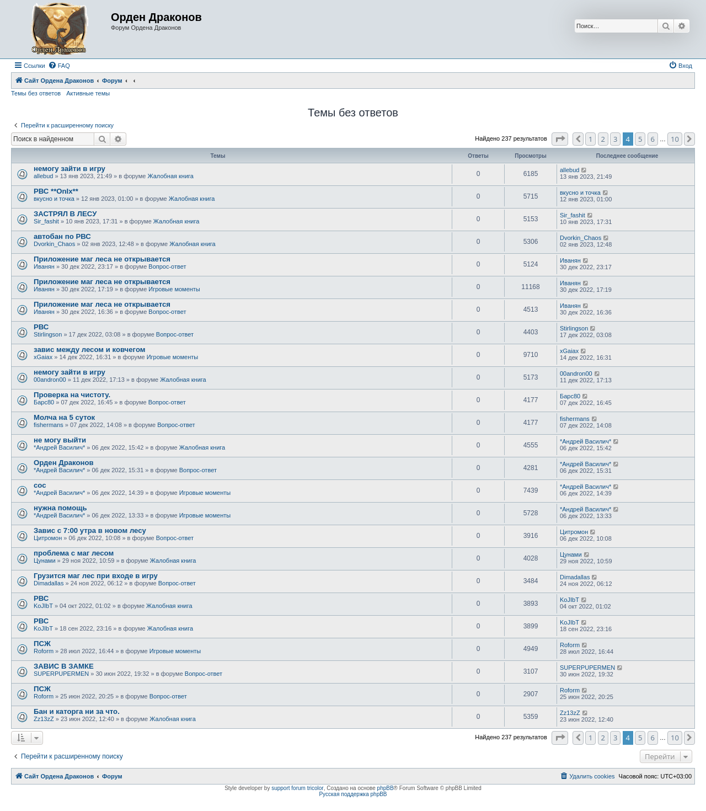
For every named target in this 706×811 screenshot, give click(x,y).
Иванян (44, 266)
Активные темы (88, 93)
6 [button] (653, 139)
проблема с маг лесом (74, 553)
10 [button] (675, 139)
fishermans (48, 424)
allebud (43, 176)
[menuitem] (59, 65)
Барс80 (44, 402)
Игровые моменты (174, 289)
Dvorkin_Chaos (54, 244)
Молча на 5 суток (64, 417)
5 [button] (640, 139)
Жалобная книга (170, 176)
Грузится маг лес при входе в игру (96, 576)
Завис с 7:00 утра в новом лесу (90, 530)
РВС (41, 327)
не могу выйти (60, 440)
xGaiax (43, 357)
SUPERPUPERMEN (61, 673)
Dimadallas (48, 583)
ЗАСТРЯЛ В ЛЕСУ (65, 214)
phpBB (385, 788)
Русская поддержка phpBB (353, 794)
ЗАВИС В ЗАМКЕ (64, 666)
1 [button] (590, 139)
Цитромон (48, 538)
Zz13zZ (44, 719)
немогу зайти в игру (69, 168)
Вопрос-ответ (167, 266)
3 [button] (615, 139)
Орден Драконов (64, 462)
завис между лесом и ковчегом (90, 349)
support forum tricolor (297, 788)
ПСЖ (42, 643)
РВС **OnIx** (56, 191)
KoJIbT (43, 605)
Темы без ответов (36, 93)
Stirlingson (48, 334)
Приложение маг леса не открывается (102, 259)
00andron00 (50, 379)
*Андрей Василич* (59, 447)
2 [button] (603, 139)
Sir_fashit (46, 221)
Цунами (45, 560)
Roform (44, 651)
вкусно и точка (54, 198)
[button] (560, 139)
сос (40, 485)
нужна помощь (60, 508)
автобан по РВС (62, 236)
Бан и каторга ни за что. (77, 711)
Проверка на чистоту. (72, 395)
